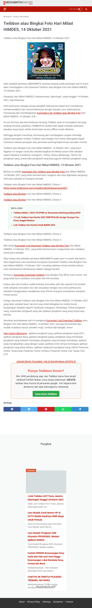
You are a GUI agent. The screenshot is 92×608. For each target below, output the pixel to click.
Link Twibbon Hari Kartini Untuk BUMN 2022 (34, 225)
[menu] (6, 9)
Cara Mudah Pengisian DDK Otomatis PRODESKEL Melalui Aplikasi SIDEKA (43, 536)
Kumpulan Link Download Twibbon (64, 320)
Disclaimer (58, 602)
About (22, 602)
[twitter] (28, 409)
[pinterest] (45, 409)
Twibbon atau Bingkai (15, 193)
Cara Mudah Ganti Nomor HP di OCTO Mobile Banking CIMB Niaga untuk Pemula (46, 516)
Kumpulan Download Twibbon (29, 274)
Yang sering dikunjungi (15, 333)
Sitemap (47, 602)
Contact (69, 602)
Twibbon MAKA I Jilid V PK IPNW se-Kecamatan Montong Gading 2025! (47, 213)
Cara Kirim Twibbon (46, 394)
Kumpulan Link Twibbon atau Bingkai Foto (59, 113)
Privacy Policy (33, 602)
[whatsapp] (63, 409)
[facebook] (12, 409)
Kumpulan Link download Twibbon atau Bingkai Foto (42, 245)
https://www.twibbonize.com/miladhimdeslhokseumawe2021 (36, 188)
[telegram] (80, 409)
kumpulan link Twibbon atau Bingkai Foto (43, 171)
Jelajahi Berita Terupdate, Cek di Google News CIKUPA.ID (46, 361)
